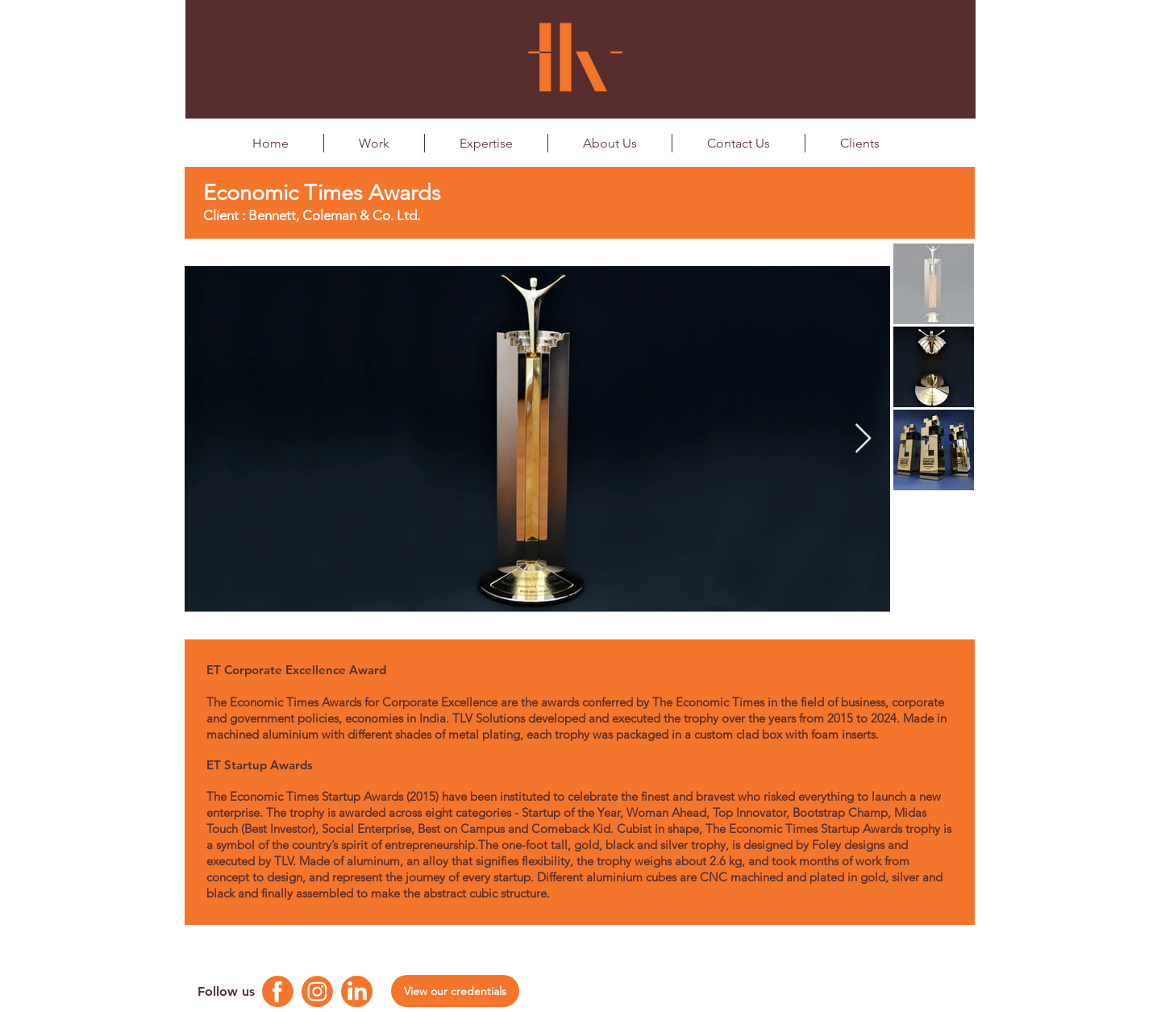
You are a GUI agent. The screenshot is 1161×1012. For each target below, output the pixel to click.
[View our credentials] (455, 991)
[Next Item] (863, 439)
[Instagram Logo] (317, 991)
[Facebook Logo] (277, 991)
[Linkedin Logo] (356, 991)
